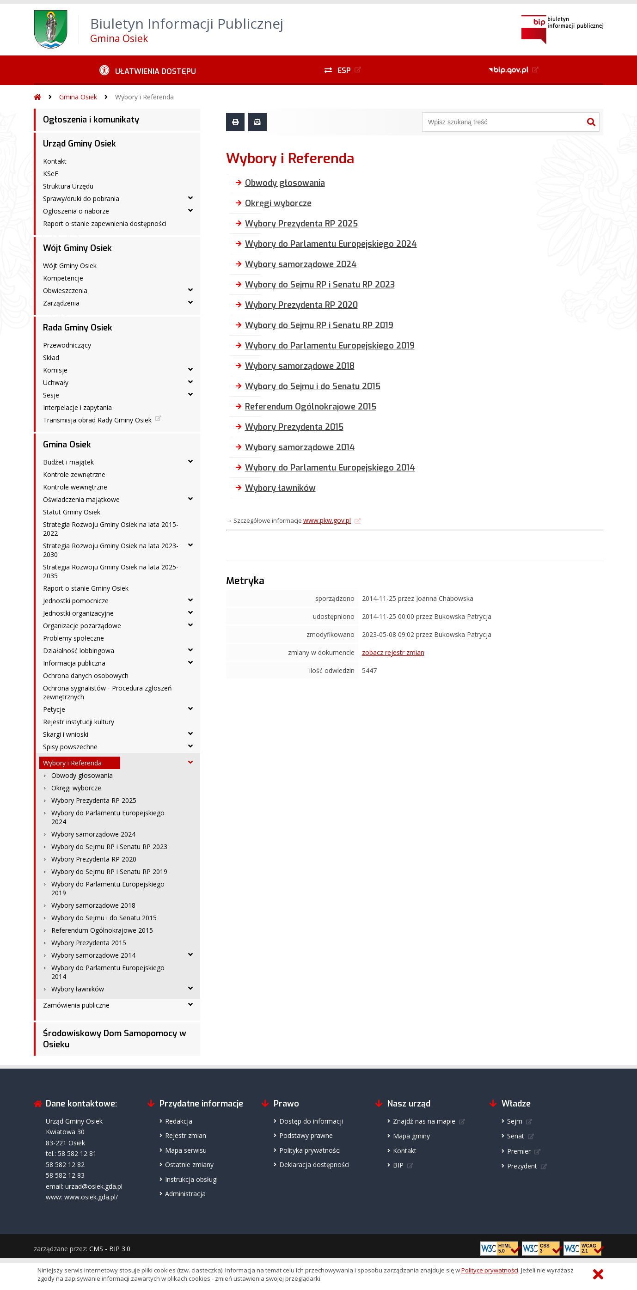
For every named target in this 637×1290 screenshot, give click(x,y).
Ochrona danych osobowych (86, 675)
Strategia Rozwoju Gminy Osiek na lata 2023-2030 (110, 550)
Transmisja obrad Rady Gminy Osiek (97, 420)
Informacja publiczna (74, 663)
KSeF (50, 173)
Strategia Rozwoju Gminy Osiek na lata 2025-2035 (110, 571)
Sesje (51, 395)
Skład (51, 357)
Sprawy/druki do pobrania (81, 198)
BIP (398, 1165)
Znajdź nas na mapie (424, 1121)
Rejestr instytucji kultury (78, 721)
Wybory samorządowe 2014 (93, 955)
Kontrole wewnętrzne (75, 487)
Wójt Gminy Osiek (77, 248)
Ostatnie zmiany (189, 1164)
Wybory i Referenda (144, 96)
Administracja (185, 1193)
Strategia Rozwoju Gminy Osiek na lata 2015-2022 (110, 529)
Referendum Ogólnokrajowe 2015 (102, 930)
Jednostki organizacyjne (78, 613)
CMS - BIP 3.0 (109, 1248)
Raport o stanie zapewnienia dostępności (104, 223)
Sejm (514, 1121)
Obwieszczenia (65, 290)
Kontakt (55, 161)
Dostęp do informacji (311, 1121)
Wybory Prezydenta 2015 (88, 942)
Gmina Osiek (78, 96)
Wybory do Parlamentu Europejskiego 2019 (108, 888)
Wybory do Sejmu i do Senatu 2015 (104, 917)
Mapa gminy (411, 1135)
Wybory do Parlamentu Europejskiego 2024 (108, 817)
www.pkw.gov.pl (327, 520)
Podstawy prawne (306, 1135)
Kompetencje (63, 278)
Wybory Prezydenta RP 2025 (93, 800)
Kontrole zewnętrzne (74, 474)
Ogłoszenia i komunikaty (91, 119)
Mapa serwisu (186, 1150)
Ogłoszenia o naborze (76, 211)
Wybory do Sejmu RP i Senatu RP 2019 (109, 871)
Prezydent (522, 1166)
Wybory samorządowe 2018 (93, 905)
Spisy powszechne (70, 746)
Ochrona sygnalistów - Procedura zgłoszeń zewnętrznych (107, 692)
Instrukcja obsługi (191, 1179)
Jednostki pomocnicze (76, 600)
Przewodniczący (67, 345)
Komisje (55, 370)
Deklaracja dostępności (314, 1164)
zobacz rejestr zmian (393, 652)
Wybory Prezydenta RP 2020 (93, 859)
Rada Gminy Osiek (77, 327)
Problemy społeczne (73, 638)
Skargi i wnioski (65, 734)
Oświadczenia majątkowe (81, 499)
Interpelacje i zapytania (77, 407)
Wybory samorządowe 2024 (93, 834)
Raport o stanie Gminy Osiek (86, 588)
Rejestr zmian (185, 1135)
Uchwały (55, 382)
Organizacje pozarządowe (82, 625)
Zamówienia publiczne (76, 1005)
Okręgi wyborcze (76, 787)
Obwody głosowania (82, 775)
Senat (515, 1135)
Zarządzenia (61, 303)
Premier (519, 1151)
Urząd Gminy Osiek (79, 143)
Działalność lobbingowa (78, 650)
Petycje (54, 709)
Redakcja (178, 1121)
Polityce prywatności (489, 1270)
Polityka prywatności (310, 1150)
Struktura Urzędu (68, 186)
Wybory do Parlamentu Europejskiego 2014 (108, 972)
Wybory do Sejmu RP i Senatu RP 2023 (109, 846)
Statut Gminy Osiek (71, 511)
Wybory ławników (77, 988)
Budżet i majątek (68, 462)
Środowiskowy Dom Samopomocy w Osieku (114, 1039)
